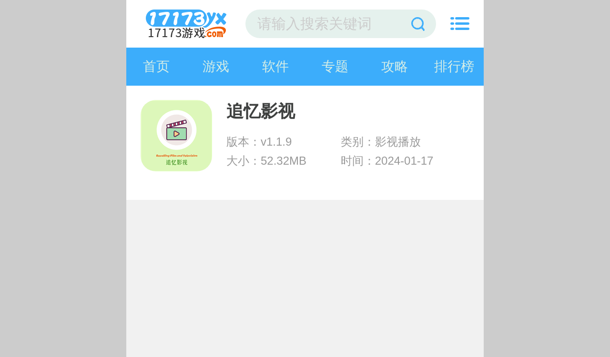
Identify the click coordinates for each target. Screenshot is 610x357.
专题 (335, 66)
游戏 (216, 66)
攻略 (394, 66)
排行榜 (454, 66)
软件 (275, 66)
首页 (156, 66)
